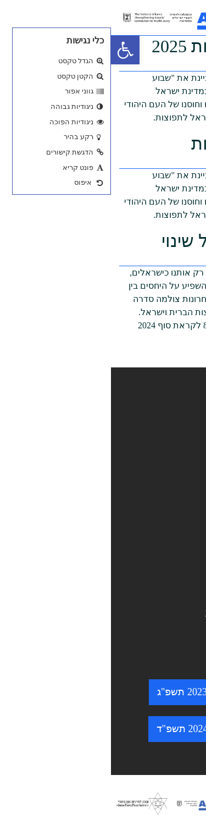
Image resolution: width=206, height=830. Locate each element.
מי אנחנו (178, 452)
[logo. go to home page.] (85, 18)
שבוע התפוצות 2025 (115, 46)
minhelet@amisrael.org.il (144, 612)
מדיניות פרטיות (164, 557)
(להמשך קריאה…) (163, 360)
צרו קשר (177, 486)
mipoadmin (169, 67)
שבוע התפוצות (135, 143)
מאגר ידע (176, 435)
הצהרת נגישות (165, 540)
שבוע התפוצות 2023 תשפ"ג (103, 691)
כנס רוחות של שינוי (120, 241)
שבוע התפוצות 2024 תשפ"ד (103, 728)
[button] (14, 50)
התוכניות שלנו (166, 469)
